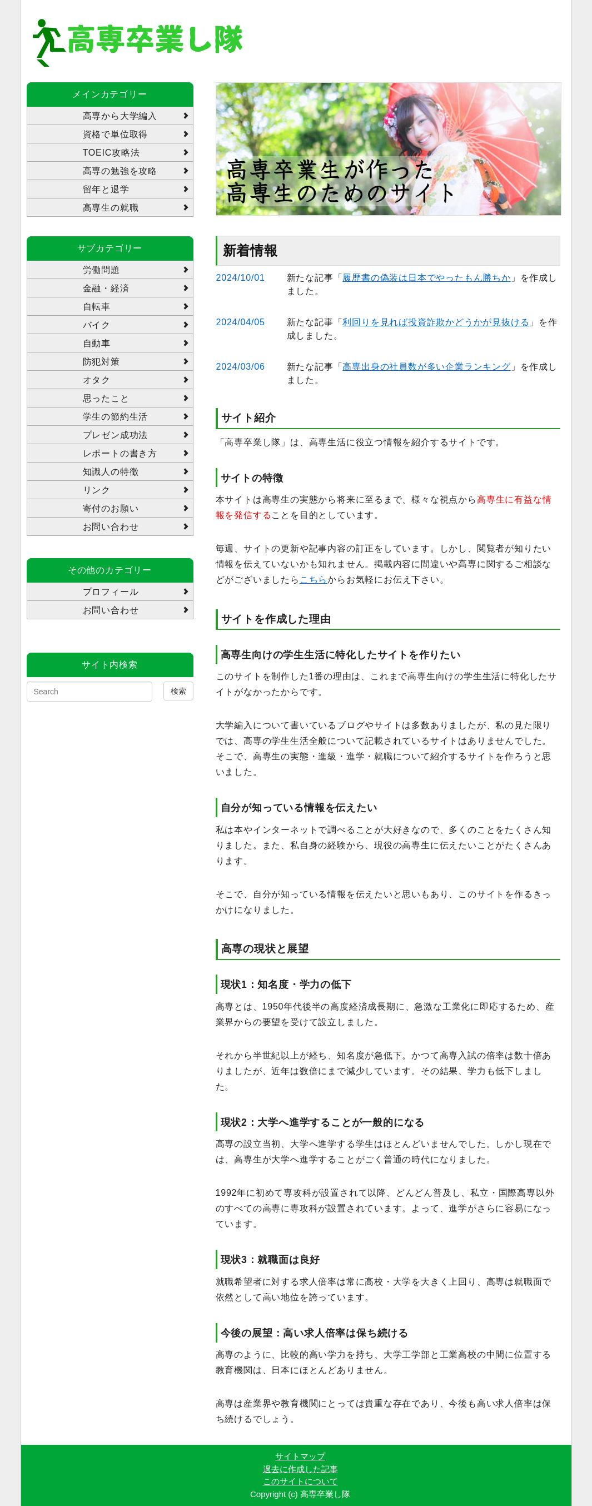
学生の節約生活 (115, 416)
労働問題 (101, 270)
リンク (97, 490)
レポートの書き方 (120, 453)
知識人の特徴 (111, 471)
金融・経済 (106, 288)
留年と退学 (106, 189)
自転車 (97, 306)
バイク (97, 325)
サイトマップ (300, 1456)
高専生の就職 (111, 207)
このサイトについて (300, 1481)
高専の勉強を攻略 (120, 171)
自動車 (97, 343)
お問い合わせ (111, 526)
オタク (97, 380)
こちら (313, 579)
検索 (178, 691)
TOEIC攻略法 (111, 152)
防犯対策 (101, 361)
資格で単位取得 (115, 134)
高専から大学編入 (120, 116)
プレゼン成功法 (115, 435)
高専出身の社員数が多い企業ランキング (426, 366)
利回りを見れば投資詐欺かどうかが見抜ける (435, 322)
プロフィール (111, 592)
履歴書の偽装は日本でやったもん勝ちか (426, 277)
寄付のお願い (111, 508)
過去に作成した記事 (300, 1469)
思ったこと (106, 398)
